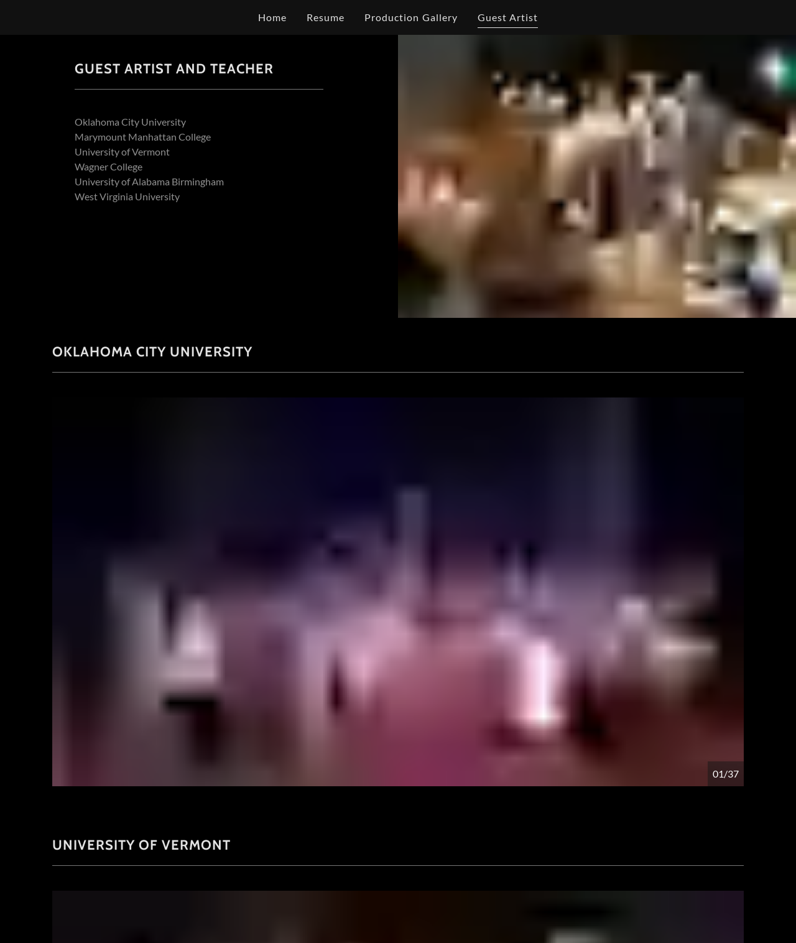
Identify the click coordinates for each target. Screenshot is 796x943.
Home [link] (272, 17)
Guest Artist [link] (508, 17)
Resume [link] (326, 17)
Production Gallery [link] (410, 17)
